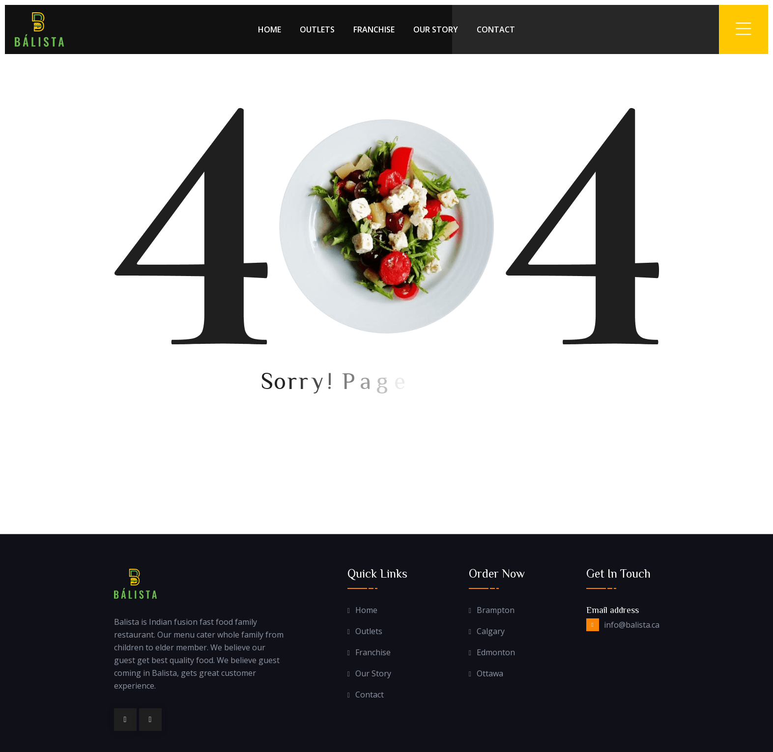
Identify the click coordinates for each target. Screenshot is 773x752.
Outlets (317, 29)
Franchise (374, 29)
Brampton (496, 610)
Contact (496, 29)
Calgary (491, 631)
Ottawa (490, 673)
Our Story (435, 29)
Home (269, 29)
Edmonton (496, 652)
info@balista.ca (631, 624)
